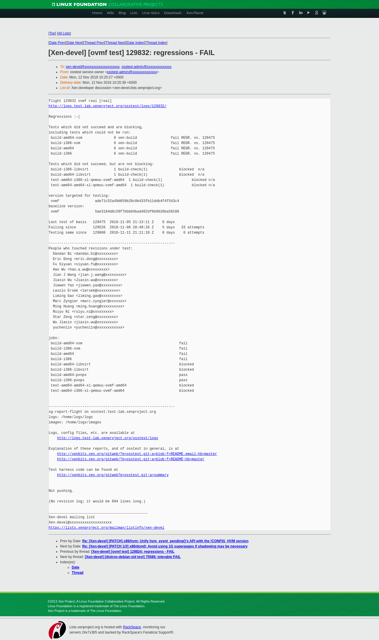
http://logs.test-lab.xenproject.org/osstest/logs (107, 438)
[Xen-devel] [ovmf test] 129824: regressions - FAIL (132, 552)
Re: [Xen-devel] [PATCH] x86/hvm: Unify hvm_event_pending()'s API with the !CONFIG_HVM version (165, 541)
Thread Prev (94, 43)
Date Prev (57, 43)
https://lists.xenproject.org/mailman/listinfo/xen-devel (107, 527)
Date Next (74, 43)
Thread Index (156, 43)
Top (52, 33)
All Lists (64, 33)
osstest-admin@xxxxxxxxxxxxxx (147, 67)
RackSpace (132, 627)
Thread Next (115, 43)
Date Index (135, 43)
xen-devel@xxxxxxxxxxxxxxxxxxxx (93, 67)
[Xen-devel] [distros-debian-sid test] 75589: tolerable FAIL (133, 557)
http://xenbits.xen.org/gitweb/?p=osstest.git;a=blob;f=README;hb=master (130, 459)
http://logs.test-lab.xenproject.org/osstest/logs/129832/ (108, 106)
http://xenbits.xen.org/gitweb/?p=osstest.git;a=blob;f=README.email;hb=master (137, 453)
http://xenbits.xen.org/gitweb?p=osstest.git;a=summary (113, 475)
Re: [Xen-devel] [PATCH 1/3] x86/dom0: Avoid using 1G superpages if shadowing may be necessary (165, 546)
